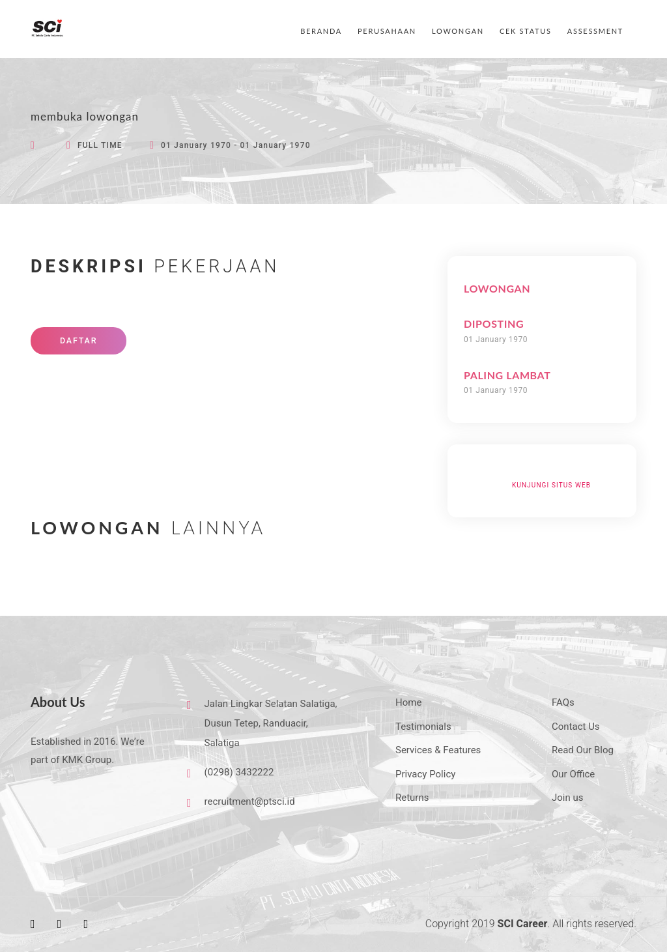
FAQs (563, 702)
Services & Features (438, 750)
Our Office (573, 774)
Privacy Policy (425, 774)
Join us (568, 797)
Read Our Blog (583, 750)
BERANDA (321, 31)
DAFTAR (78, 340)
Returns (412, 797)
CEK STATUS (526, 31)
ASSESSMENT (595, 31)
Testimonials (423, 726)
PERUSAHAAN (387, 31)
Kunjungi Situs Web (551, 485)
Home (408, 702)
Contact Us (576, 726)
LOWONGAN (458, 31)
